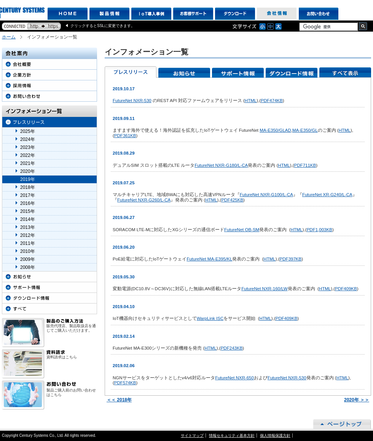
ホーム (9, 37)
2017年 (27, 195)
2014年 (27, 219)
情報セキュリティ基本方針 (232, 435)
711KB (305, 165)
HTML (251, 100)
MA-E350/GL (305, 130)
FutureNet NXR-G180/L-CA (221, 165)
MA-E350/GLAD (275, 130)
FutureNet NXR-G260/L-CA (144, 200)
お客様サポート (193, 14)
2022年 (27, 155)
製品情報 (109, 14)
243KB (232, 348)
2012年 (27, 235)
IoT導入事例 (151, 14)
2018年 (27, 187)
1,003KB (319, 229)
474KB (272, 100)
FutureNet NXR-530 (132, 100)
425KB (232, 200)
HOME (68, 14)
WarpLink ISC (210, 318)
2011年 (27, 243)
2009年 (27, 259)
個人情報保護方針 (275, 435)
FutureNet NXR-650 (234, 377)
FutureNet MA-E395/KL (209, 259)
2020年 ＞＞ (356, 400)
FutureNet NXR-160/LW (264, 288)
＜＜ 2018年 (119, 400)
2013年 (27, 227)
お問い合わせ (319, 14)
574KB (125, 382)
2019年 (27, 179)
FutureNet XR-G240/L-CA (327, 194)
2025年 (27, 131)
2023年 (27, 147)
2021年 (27, 163)
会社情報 (277, 14)
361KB (125, 135)
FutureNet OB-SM (241, 229)
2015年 (27, 211)
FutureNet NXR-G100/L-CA (266, 194)
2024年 (27, 139)
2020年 (27, 171)
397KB (291, 259)
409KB (346, 288)
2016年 (27, 203)
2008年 (27, 267)
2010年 (27, 251)
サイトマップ (192, 435)
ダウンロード (235, 14)
